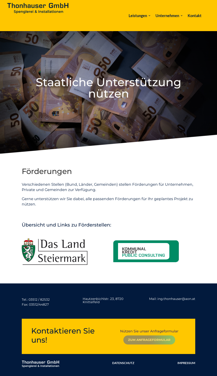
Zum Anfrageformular (149, 340)
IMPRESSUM (186, 363)
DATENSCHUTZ (123, 363)
